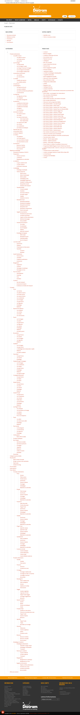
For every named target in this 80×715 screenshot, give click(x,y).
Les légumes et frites (22, 96)
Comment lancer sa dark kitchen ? (51, 150)
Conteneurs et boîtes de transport (25, 285)
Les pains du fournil (21, 87)
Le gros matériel (24, 652)
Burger (18, 489)
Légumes (19, 447)
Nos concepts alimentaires (49, 100)
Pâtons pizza (23, 477)
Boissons (19, 449)
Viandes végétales (24, 591)
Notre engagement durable (49, 76)
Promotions (9, 38)
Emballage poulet (24, 178)
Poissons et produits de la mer (27, 612)
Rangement (16, 263)
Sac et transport (24, 240)
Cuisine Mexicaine (24, 552)
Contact (45, 157)
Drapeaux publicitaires (22, 259)
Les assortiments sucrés (22, 141)
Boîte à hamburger (24, 175)
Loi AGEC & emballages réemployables (52, 73)
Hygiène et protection (22, 212)
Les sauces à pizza (21, 113)
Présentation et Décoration (23, 247)
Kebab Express (16, 382)
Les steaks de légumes (22, 99)
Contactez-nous (24, 1)
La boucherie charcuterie (19, 73)
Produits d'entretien (25, 215)
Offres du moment (14, 672)
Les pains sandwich (21, 89)
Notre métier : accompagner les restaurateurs (54, 93)
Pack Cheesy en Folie (48, 96)
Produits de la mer (24, 568)
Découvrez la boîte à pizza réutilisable (52, 133)
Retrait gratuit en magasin (31, 677)
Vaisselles (19, 249)
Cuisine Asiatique (24, 550)
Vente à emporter (21, 171)
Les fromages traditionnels (23, 71)
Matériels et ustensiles (25, 487)
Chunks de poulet (24, 505)
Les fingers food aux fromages (24, 68)
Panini (14, 317)
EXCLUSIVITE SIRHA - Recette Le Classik (52, 112)
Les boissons (16, 143)
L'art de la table (17, 242)
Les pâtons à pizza (21, 57)
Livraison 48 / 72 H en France (49, 677)
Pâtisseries (22, 628)
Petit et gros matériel (22, 651)
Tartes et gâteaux (24, 629)
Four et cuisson (16, 271)
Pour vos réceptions (21, 415)
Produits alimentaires (15, 54)
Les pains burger (21, 373)
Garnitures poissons (21, 443)
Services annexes (47, 69)
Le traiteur (15, 134)
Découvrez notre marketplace (50, 78)
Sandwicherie (20, 536)
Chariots (19, 266)
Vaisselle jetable (20, 187)
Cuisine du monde (21, 549)
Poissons (19, 565)
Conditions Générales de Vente (50, 55)
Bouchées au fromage (25, 624)
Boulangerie (20, 579)
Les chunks (19, 398)
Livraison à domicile (48, 88)
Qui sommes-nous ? (9, 1)
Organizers (19, 264)
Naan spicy (15, 463)
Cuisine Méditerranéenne (26, 556)
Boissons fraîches (21, 145)
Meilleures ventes (11, 37)
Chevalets (19, 257)
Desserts (19, 626)
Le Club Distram (47, 154)
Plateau (22, 229)
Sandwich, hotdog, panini (26, 182)
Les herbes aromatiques (22, 127)
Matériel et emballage (15, 150)
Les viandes (19, 75)
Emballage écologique (22, 233)
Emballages (23, 486)
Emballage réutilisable (22, 170)
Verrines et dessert (24, 192)
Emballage (19, 305)
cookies (45, 83)
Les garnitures (20, 301)
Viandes (18, 559)
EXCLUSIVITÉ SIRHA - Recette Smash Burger (53, 114)
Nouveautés (13, 457)
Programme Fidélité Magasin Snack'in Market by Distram (56, 146)
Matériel (19, 306)
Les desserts (16, 101)
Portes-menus (20, 256)
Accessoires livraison (21, 284)
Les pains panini (20, 331)
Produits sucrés (23, 633)
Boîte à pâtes (23, 177)
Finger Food (23, 507)
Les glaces (19, 108)
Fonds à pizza (23, 479)
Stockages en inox (21, 270)
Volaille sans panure (21, 80)
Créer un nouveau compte (49, 37)
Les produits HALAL (18, 131)
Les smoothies (20, 110)
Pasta (14, 417)
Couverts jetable (24, 189)
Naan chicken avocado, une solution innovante (54, 98)
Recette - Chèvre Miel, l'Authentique (51, 142)
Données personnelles (42, 713)
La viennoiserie (20, 92)
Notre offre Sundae (21, 436)
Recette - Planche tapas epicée (50, 139)
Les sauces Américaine (22, 117)
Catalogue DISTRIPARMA (49, 155)
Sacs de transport (21, 282)
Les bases (19, 380)
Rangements (20, 658)
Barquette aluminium (25, 205)
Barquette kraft (24, 206)
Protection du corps (24, 666)
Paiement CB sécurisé (67, 677)
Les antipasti (20, 98)
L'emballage (16, 168)
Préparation (16, 154)
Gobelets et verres (24, 198)
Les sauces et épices (18, 112)
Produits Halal (20, 608)
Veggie (18, 589)
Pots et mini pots (24, 210)
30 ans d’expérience (12, 677)
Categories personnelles (15, 456)
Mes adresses (44, 688)
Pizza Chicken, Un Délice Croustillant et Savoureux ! (55, 144)
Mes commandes (44, 686)
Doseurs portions (21, 155)
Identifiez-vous (46, 35)
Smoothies (15, 454)
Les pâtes (19, 419)
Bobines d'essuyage (25, 219)
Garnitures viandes (21, 442)
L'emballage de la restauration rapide (25, 349)
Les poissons (16, 84)
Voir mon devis (72, 3)
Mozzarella (22, 577)
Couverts (22, 250)
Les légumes (16, 94)
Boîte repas (23, 234)
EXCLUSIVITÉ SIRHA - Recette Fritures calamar (54, 123)
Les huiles (19, 115)
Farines (22, 475)
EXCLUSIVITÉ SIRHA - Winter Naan (51, 105)
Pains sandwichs (24, 538)
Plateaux (19, 245)
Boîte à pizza (23, 173)
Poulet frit (19, 501)
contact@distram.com (64, 694)
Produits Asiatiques (17, 438)
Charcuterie (23, 563)
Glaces (21, 631)
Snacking (19, 275)
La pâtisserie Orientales (22, 106)
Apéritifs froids (23, 529)
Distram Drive (46, 66)
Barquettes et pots (24, 184)
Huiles (21, 607)
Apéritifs (19, 619)
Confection (19, 157)
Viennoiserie (23, 587)
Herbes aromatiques (25, 605)
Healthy (18, 515)
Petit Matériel (20, 273)
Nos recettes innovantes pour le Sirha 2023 (53, 132)
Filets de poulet (23, 503)
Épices (21, 603)
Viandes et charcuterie (25, 610)
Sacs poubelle (23, 220)
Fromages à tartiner (25, 575)
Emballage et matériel (18, 642)
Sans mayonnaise (24, 119)
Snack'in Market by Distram (49, 64)
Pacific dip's (19, 400)
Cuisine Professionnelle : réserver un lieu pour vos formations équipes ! (57, 148)
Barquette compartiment (26, 208)
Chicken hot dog (17, 464)
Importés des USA (17, 129)
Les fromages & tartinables (23, 69)
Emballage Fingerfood (25, 180)
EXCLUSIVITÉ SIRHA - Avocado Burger (52, 104)
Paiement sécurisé (47, 59)
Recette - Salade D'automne (49, 140)
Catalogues (17, 1)
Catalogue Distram (47, 87)
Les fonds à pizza (21, 59)
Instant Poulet (16, 392)
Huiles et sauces (20, 450)
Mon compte (45, 683)
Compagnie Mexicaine (18, 375)
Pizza (14, 289)
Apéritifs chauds (24, 528)
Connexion (72, 16)
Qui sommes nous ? (47, 57)
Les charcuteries (20, 76)
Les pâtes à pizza (17, 55)
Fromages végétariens (25, 596)
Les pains (19, 321)
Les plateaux (20, 136)
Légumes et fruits (24, 593)
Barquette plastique (25, 201)
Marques (9, 40)
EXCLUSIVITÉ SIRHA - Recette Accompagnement (54, 121)
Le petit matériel (20, 164)
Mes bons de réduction (45, 691)
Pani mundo (16, 426)
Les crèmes (19, 124)
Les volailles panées (21, 82)
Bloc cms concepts (47, 62)
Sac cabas (22, 224)
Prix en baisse (13, 466)
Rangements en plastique (26, 659)
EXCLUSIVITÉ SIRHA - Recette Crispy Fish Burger (54, 118)
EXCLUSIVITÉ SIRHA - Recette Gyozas (52, 130)
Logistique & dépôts (48, 71)
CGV (48, 713)
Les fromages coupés (22, 66)
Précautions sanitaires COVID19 (20, 152)
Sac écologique (23, 227)
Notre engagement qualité (49, 67)
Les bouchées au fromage (23, 410)
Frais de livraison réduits (49, 137)
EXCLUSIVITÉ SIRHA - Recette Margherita (53, 119)
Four (18, 277)
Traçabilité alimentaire (48, 74)
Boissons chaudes (21, 147)
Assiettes (22, 191)
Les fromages (16, 62)
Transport (22, 649)
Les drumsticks (20, 401)
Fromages (19, 445)
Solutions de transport (25, 185)
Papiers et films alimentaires (26, 217)
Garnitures (22, 480)
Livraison (15, 280)
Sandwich (15, 343)
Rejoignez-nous (47, 85)
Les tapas (19, 378)
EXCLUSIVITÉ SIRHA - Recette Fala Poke (52, 125)
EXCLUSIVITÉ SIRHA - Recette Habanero (52, 128)
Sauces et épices (24, 482)
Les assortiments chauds (22, 140)
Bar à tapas (16, 440)
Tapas (21, 622)
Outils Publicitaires (17, 254)
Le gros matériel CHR (22, 163)
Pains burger (23, 491)
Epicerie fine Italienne (18, 308)
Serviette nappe (24, 194)
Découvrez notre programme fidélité (51, 102)
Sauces (21, 601)
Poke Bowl (15, 354)
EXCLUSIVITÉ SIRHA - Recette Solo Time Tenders (54, 107)
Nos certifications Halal (48, 80)
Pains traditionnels (24, 580)
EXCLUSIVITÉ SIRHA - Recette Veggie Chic (53, 111)
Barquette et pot (21, 199)
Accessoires (19, 243)
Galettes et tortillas (24, 586)
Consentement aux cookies (2, 712)
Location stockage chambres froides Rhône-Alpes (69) (56, 152)
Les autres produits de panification (25, 91)
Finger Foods (23, 614)
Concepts (12, 287)
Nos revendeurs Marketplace (50, 95)
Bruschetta (15, 333)
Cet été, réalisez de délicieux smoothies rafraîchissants (56, 135)
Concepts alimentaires (18, 471)
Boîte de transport (24, 231)
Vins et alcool (20, 148)
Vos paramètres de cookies (46, 692)
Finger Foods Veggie (25, 594)
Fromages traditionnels (25, 572)
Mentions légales (47, 53)
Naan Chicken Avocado (18, 459)
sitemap (6, 706)
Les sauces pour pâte (22, 122)
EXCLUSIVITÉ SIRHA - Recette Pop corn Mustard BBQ (55, 109)
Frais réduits (13, 470)
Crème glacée (16, 435)
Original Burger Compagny (19, 361)
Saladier (22, 196)
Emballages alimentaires (22, 644)
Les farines (19, 61)
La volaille (15, 78)
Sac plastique (23, 226)
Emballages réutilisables (26, 647)
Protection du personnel (26, 213)
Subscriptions (13, 468)
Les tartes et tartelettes (22, 105)
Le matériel (16, 161)
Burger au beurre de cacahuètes (20, 461)
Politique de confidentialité (49, 81)
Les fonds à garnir (21, 138)
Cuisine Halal (23, 554)
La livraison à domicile (22, 166)
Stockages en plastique (22, 268)
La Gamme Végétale (18, 133)
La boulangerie (16, 85)
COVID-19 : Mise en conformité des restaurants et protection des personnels (58, 91)
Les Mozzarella (20, 64)
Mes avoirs (43, 687)
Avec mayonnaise (24, 120)
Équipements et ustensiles (23, 159)
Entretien (19, 278)
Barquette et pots (24, 236)
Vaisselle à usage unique (26, 645)
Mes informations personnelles (47, 690)
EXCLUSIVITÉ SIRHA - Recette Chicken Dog (53, 116)
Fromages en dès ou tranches (27, 573)
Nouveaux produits (11, 35)
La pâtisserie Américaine (22, 103)
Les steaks (19, 366)
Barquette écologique (25, 203)
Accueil (6, 23)
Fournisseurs (10, 42)
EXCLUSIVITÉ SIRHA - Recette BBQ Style (52, 126)
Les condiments (20, 126)
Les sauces (19, 326)
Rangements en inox (25, 661)
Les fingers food (17, 407)
